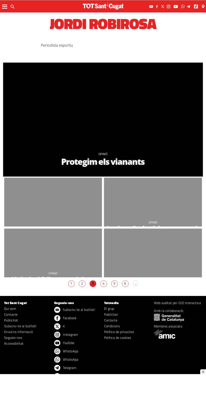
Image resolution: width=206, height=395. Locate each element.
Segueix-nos (13, 337)
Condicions (112, 326)
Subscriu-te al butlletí (20, 326)
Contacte (11, 314)
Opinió (103, 154)
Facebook (65, 318)
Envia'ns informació (18, 331)
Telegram (65, 368)
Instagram (66, 335)
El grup (109, 308)
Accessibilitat (14, 343)
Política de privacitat (119, 331)
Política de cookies (117, 337)
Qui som (10, 308)
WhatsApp (66, 351)
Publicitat (11, 320)
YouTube (64, 343)
